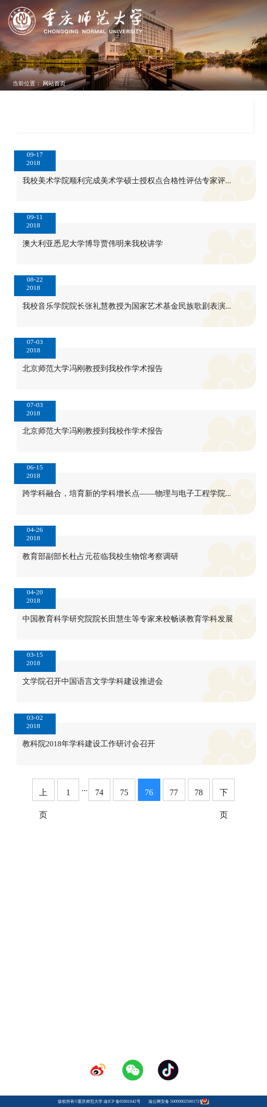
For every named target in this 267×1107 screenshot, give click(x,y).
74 (99, 792)
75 (124, 792)
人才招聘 (133, 961)
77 (174, 792)
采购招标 (184, 961)
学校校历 (82, 961)
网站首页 (54, 83)
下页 (224, 794)
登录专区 (133, 971)
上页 (43, 794)
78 (199, 792)
